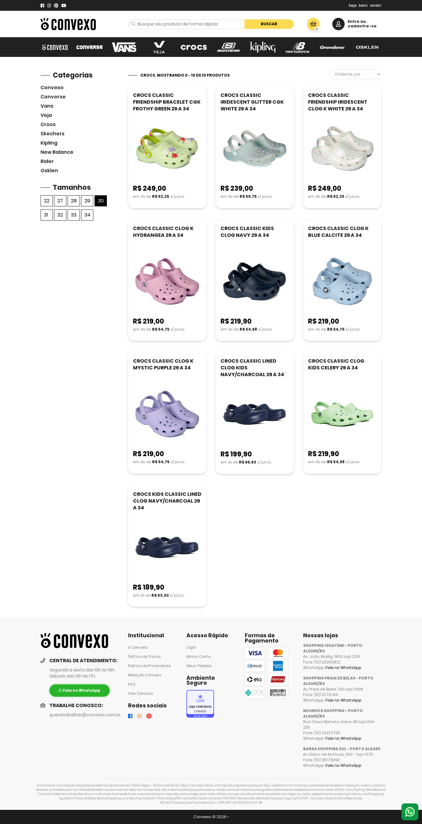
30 (101, 200)
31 (46, 214)
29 (87, 200)
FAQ (131, 684)
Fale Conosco (140, 693)
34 (87, 214)
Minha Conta (198, 656)
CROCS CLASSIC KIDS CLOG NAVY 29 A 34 (247, 232)
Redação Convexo (144, 675)
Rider (47, 161)
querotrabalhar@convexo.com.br (85, 715)
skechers (52, 133)
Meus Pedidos (199, 665)
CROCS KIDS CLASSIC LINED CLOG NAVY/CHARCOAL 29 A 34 (167, 501)
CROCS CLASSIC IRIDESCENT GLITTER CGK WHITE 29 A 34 (252, 102)
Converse (53, 96)
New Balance (57, 152)
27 (60, 200)
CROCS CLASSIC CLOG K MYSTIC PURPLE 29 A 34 (163, 364)
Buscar (269, 23)
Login (191, 647)
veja (46, 115)
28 (74, 200)
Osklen (49, 170)
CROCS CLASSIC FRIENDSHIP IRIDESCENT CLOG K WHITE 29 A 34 (337, 102)
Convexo (52, 87)
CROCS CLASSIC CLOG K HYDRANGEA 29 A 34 (163, 232)
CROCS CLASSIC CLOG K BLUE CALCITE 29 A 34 (338, 232)
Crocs (48, 124)
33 (73, 214)
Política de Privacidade (149, 665)
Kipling (49, 142)
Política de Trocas (144, 656)
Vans (47, 105)
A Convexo (137, 647)
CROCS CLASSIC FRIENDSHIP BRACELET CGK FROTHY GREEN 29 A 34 (167, 102)
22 (46, 200)
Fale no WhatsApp (343, 667)
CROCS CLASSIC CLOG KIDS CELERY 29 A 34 (336, 364)
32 (60, 214)
